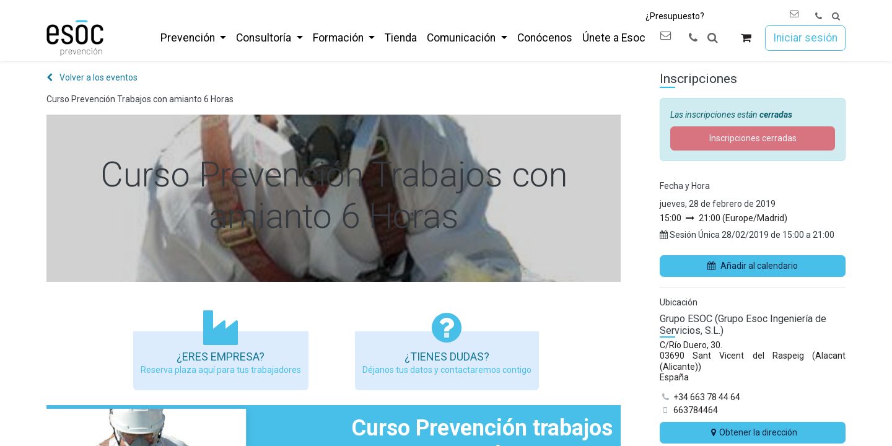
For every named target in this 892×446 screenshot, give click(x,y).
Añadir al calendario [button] (752, 266)
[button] (836, 16)
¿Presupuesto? (674, 16)
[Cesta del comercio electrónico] (746, 38)
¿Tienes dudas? (446, 356)
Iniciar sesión (805, 38)
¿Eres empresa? (221, 356)
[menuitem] (193, 38)
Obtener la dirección (752, 432)
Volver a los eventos (92, 77)
